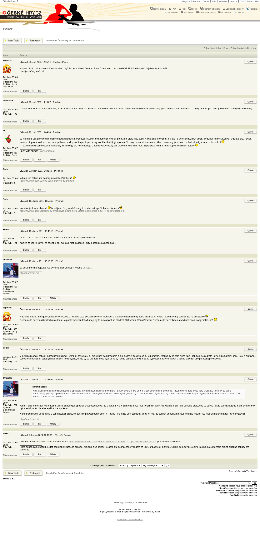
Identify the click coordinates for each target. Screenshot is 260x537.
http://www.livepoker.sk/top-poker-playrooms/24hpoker (47, 180)
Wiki (214, 1)
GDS (242, 1)
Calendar (239, 12)
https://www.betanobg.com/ (83, 441)
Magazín (186, 1)
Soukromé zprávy (206, 12)
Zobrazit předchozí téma (215, 48)
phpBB (124, 502)
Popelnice (79, 40)
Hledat (193, 9)
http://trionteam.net (29, 273)
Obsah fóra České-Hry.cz (58, 40)
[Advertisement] (130, 516)
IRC (257, 1)
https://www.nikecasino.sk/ (112, 441)
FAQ (172, 9)
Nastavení (187, 12)
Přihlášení (224, 12)
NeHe (249, 1)
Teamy (205, 1)
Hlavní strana (158, 9)
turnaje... (87, 267)
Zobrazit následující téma (243, 48)
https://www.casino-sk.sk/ (141, 441)
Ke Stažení (171, 12)
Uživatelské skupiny (233, 9)
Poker (7, 29)
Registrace (253, 9)
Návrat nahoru (10, 91)
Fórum (196, 1)
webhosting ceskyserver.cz (130, 519)
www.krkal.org (47, 151)
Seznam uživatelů (210, 9)
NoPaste (223, 1)
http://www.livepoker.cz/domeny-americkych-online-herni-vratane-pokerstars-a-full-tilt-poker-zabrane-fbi (72, 211)
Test (182, 9)
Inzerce (233, 1)
